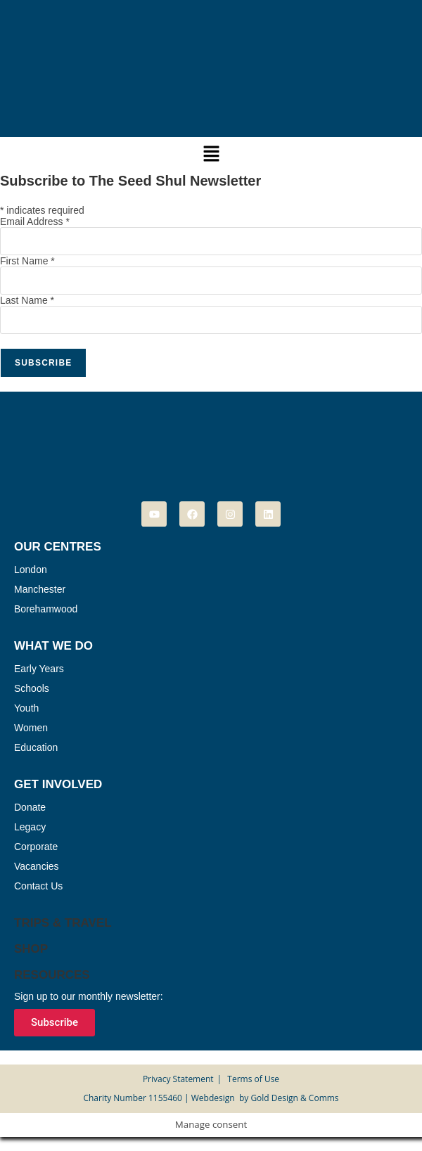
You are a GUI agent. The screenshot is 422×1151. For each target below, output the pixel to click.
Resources (52, 975)
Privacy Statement (178, 1079)
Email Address (35, 221)
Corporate (36, 846)
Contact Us (38, 886)
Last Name (27, 300)
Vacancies (36, 866)
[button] (211, 154)
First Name (27, 260)
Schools (31, 688)
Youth (26, 708)
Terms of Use (253, 1079)
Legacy (30, 826)
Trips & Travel (63, 923)
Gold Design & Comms (294, 1098)
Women (31, 727)
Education (36, 747)
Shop (31, 949)
